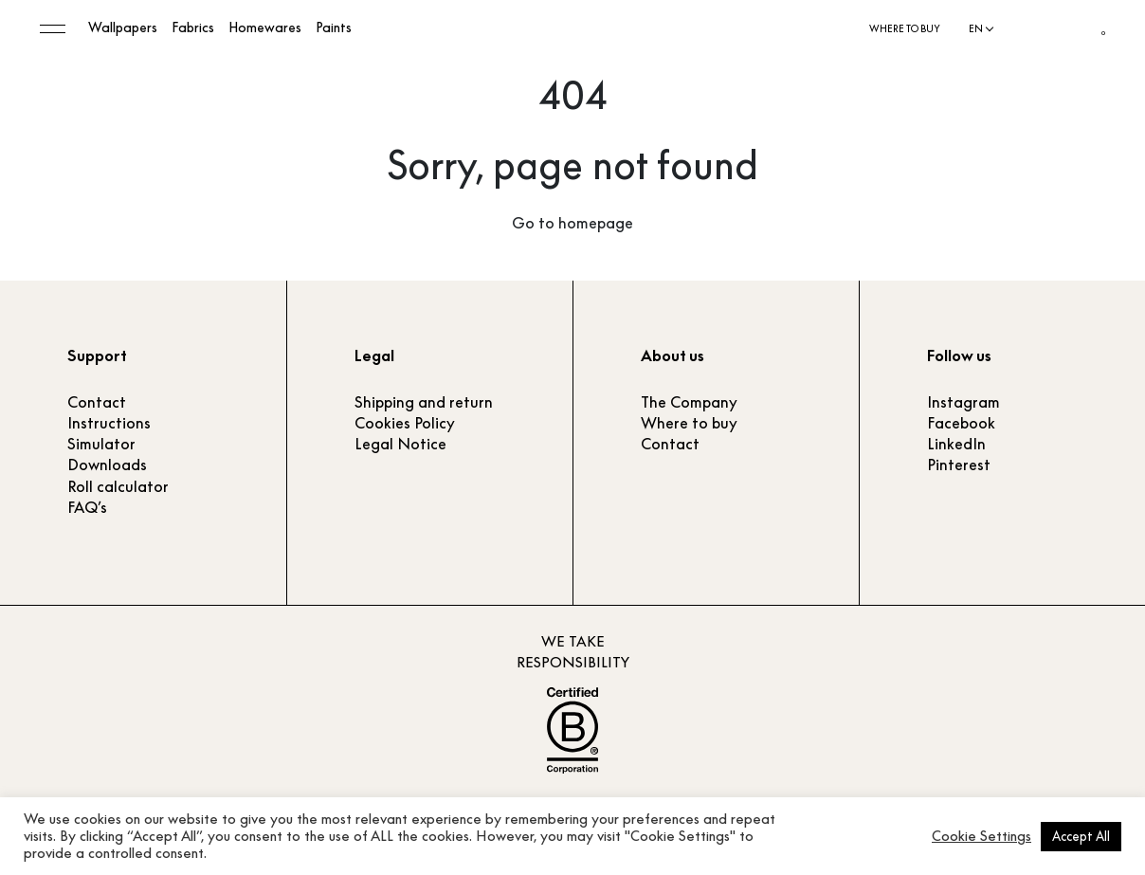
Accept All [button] (1081, 836)
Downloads (107, 464)
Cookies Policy (404, 422)
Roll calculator (118, 486)
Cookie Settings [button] (981, 836)
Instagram (963, 401)
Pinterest (959, 464)
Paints (334, 28)
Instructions (109, 422)
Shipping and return (423, 401)
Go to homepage (572, 222)
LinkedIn (956, 443)
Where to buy (904, 29)
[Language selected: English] (980, 29)
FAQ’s (87, 507)
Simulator (101, 443)
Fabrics (193, 28)
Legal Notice (400, 443)
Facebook (961, 422)
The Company (689, 401)
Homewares (264, 28)
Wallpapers (122, 28)
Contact (96, 401)
